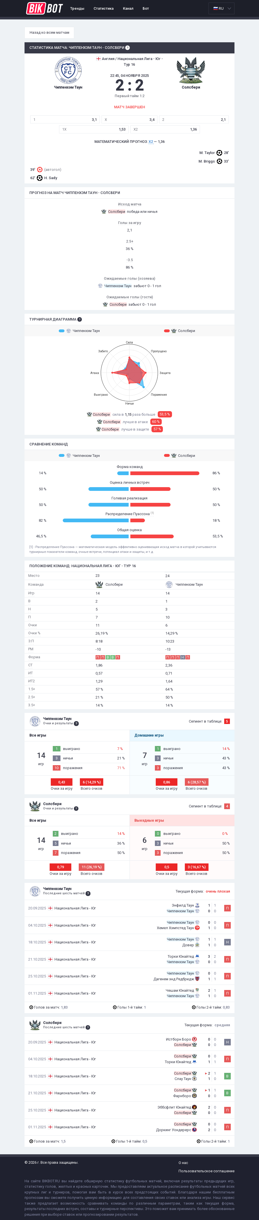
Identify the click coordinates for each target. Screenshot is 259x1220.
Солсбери (179, 331)
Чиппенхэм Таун (79, 331)
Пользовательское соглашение (206, 1171)
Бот (146, 8)
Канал (128, 8)
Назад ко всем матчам (49, 32)
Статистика (104, 8)
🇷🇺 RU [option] (218, 8)
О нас (183, 1163)
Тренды (77, 8)
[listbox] (221, 8)
